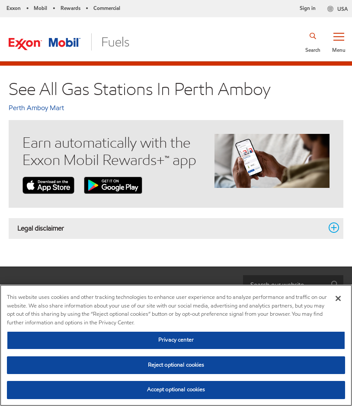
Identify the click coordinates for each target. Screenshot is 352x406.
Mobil (40, 8)
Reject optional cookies (176, 365)
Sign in (308, 8)
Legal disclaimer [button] (170, 228)
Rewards (70, 8)
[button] (338, 41)
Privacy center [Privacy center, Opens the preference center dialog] (176, 340)
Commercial (106, 8)
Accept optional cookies (176, 389)
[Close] (338, 298)
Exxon (13, 8)
